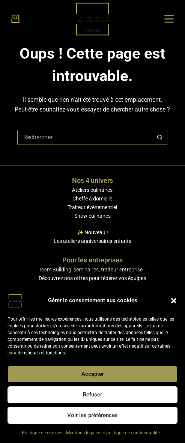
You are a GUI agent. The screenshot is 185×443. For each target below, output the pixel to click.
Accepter (92, 374)
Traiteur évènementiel (92, 207)
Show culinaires (92, 216)
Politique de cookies (42, 432)
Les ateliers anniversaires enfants (92, 241)
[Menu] (169, 19)
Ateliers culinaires (92, 190)
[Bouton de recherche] (159, 137)
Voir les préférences (92, 415)
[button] (173, 300)
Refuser (92, 394)
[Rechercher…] (84, 137)
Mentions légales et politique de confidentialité (113, 432)
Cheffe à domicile (92, 199)
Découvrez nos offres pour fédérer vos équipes (92, 278)
